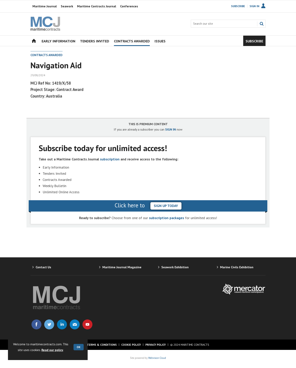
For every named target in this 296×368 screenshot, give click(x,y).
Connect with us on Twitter (49, 324)
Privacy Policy (155, 345)
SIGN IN (170, 129)
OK (78, 347)
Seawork (67, 6)
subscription (110, 159)
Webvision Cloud (157, 357)
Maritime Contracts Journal (96, 6)
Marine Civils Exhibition (236, 267)
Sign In (254, 6)
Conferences (129, 6)
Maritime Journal (44, 6)
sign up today (166, 205)
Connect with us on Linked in (62, 324)
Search (261, 23)
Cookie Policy (131, 345)
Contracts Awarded (46, 55)
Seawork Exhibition (175, 267)
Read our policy (52, 350)
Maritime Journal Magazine (121, 267)
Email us (75, 324)
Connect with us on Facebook (36, 324)
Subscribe (238, 6)
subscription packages (166, 218)
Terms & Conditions (102, 345)
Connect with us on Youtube (87, 324)
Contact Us (43, 267)
